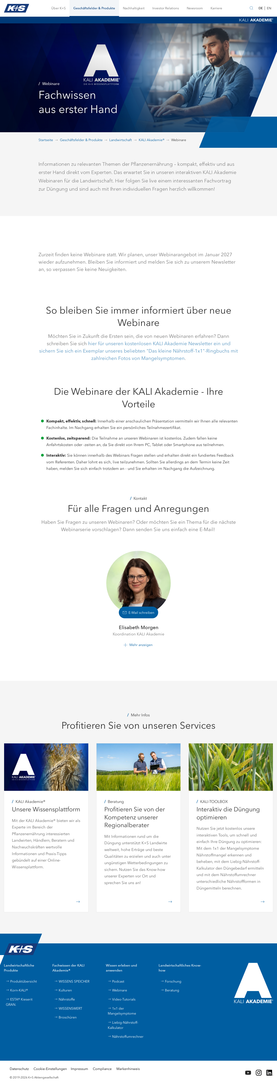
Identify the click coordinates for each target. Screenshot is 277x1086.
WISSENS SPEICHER (71, 981)
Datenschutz (19, 1069)
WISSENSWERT (68, 1008)
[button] (58, 8)
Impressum (79, 1069)
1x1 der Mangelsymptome (122, 1011)
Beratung (170, 990)
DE (261, 8)
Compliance (102, 1069)
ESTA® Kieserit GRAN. (19, 1002)
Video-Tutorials (121, 999)
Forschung (171, 981)
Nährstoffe (64, 999)
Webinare (117, 990)
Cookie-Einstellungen (50, 1069)
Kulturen (63, 990)
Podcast (116, 981)
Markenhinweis (128, 1069)
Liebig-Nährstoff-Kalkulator (123, 1025)
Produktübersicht (21, 981)
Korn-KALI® (17, 990)
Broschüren (65, 1017)
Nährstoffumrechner (125, 1036)
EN (269, 8)
